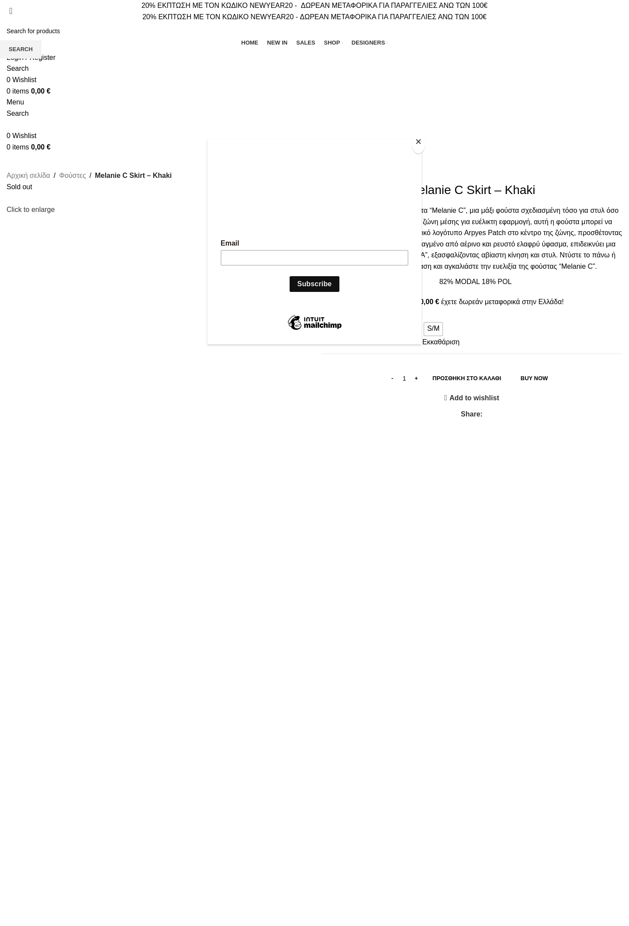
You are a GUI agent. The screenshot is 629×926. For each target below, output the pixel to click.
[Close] (419, 144)
